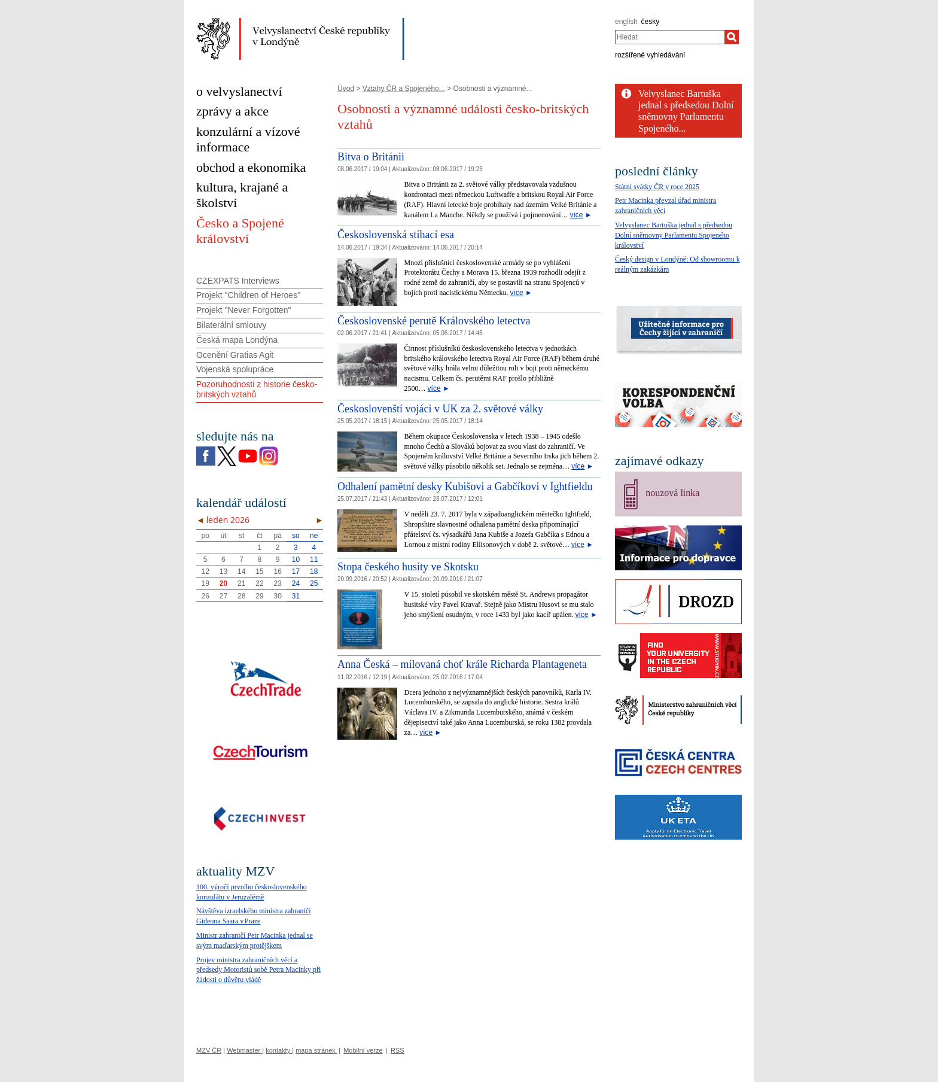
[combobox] (669, 37)
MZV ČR (208, 1050)
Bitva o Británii (370, 157)
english (626, 21)
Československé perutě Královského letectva (433, 321)
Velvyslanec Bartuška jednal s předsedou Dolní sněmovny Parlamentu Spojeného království (673, 235)
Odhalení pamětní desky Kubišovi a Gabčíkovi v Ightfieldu (464, 487)
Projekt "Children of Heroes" (248, 295)
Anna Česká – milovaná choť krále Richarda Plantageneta (462, 664)
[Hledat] (731, 37)
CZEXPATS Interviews (237, 280)
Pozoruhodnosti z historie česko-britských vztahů (256, 389)
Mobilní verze (362, 1050)
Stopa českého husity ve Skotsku (408, 567)
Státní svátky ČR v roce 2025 (657, 187)
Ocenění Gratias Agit (234, 355)
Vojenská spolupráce (234, 369)
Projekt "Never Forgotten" (243, 310)
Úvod (345, 88)
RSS (397, 1050)
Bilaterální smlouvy (231, 325)
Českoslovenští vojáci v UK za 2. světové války (440, 409)
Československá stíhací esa (395, 235)
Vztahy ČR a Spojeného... (404, 88)
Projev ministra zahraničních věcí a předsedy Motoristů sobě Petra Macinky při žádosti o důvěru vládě (258, 970)
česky (650, 21)
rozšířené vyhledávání (650, 55)
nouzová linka (672, 493)
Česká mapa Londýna (237, 340)
